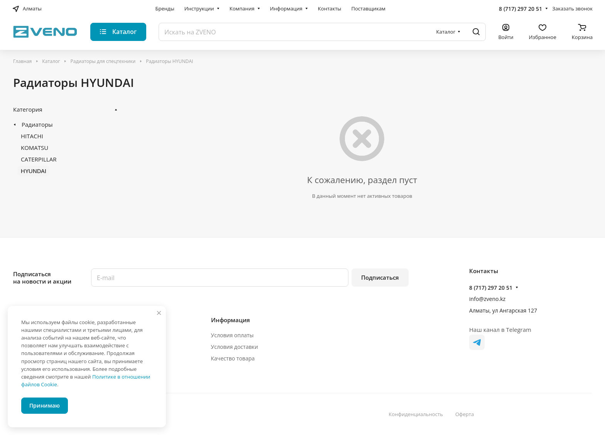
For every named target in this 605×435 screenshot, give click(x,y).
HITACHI (32, 136)
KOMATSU (34, 147)
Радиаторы (37, 124)
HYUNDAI (33, 171)
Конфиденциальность (416, 414)
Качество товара (233, 358)
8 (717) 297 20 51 (520, 8)
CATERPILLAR (38, 159)
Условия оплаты (232, 335)
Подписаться (380, 277)
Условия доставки (234, 346)
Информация (230, 320)
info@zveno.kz (487, 298)
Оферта (464, 414)
